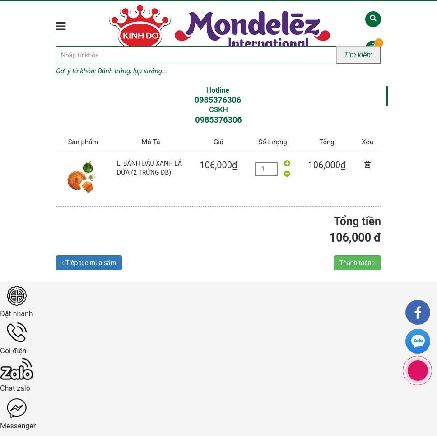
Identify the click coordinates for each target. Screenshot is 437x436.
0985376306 (218, 99)
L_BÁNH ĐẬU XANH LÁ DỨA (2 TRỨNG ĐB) (149, 168)
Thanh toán (357, 262)
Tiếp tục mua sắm (89, 262)
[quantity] (266, 169)
